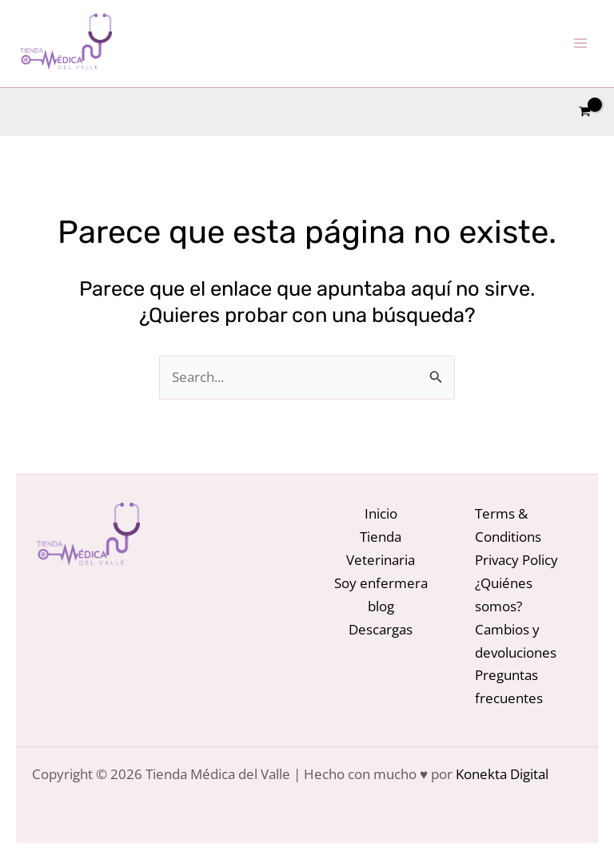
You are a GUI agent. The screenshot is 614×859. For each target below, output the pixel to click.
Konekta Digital (502, 774)
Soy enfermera (381, 583)
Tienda (380, 536)
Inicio (381, 513)
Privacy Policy (516, 560)
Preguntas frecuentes (509, 686)
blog (381, 606)
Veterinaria (380, 560)
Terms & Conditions (508, 525)
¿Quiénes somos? (503, 594)
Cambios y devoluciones (515, 641)
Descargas (381, 629)
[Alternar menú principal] (580, 43)
